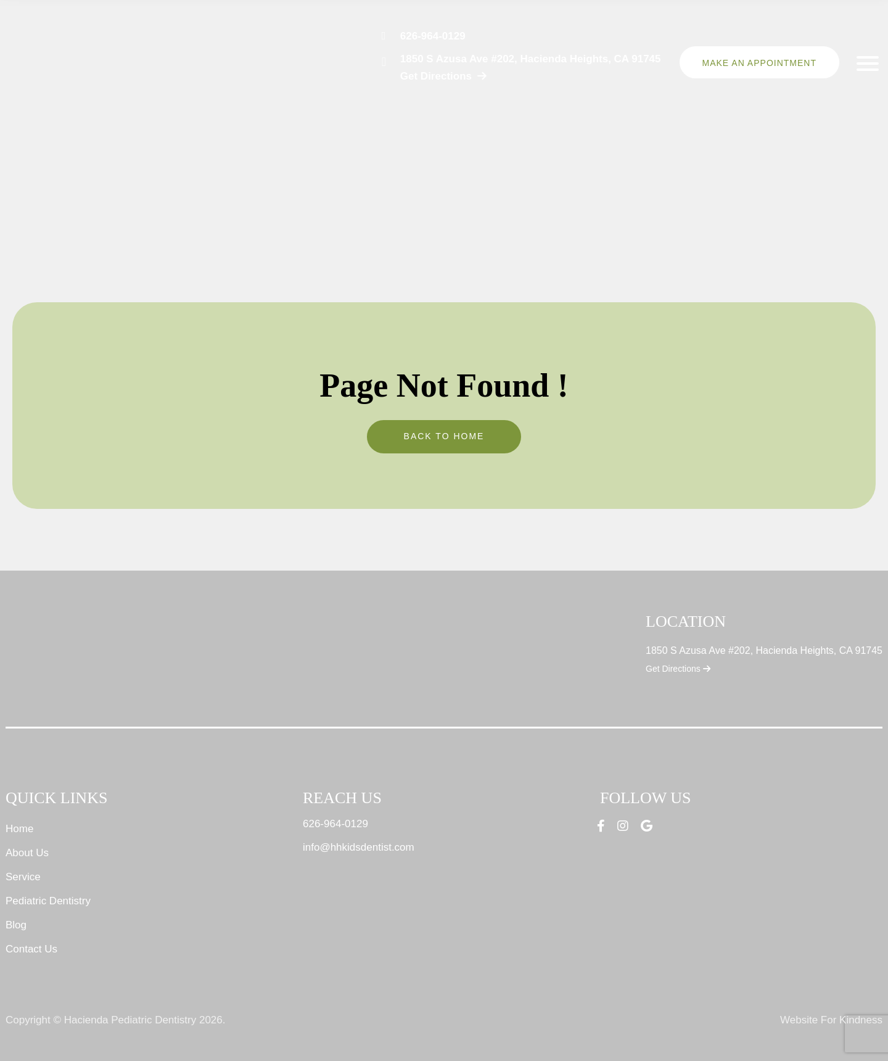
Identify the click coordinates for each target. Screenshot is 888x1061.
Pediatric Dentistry (48, 901)
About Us (27, 853)
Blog (16, 925)
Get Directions (678, 669)
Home (19, 829)
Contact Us (31, 949)
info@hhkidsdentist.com (358, 847)
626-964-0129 (433, 36)
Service (23, 877)
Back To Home (444, 436)
